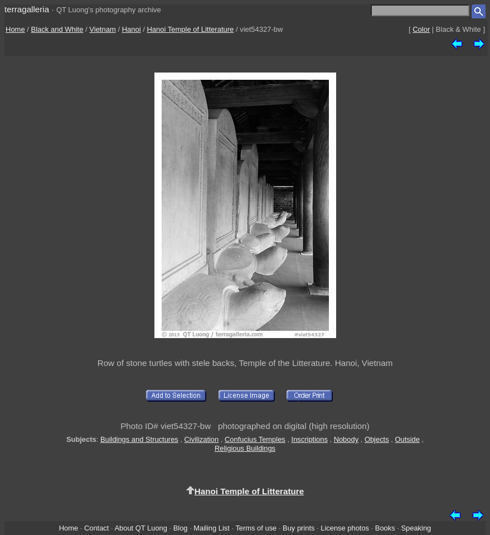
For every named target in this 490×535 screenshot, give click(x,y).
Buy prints (298, 528)
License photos (345, 528)
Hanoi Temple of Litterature (190, 29)
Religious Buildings (245, 448)
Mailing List (211, 528)
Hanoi (131, 29)
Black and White (57, 29)
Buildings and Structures (139, 439)
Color (421, 29)
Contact (96, 528)
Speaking (416, 528)
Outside (407, 439)
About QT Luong (140, 528)
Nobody (346, 439)
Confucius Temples (255, 439)
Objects (377, 439)
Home (15, 29)
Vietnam (102, 29)
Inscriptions (310, 439)
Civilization (202, 439)
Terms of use (255, 528)
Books (385, 528)
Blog (180, 528)
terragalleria (26, 9)
